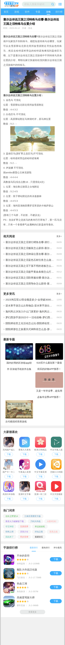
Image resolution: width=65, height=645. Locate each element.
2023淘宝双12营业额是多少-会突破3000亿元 (31, 299)
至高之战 (53, 531)
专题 (37, 11)
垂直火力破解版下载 (15, 521)
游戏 (16, 11)
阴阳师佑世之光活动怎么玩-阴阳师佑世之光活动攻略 (35, 323)
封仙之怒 (39, 531)
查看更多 (32, 612)
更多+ (59, 236)
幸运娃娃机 (40, 526)
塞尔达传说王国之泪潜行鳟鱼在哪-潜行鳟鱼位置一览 (35, 242)
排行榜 (59, 11)
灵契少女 (24, 531)
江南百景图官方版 (32, 516)
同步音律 (24, 537)
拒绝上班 (10, 531)
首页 (6, 11)
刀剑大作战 (35, 521)
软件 (27, 11)
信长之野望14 (12, 516)
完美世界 (24, 526)
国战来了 (10, 537)
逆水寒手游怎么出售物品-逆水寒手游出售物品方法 (34, 305)
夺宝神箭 (10, 526)
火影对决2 (51, 521)
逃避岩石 (39, 537)
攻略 (48, 11)
